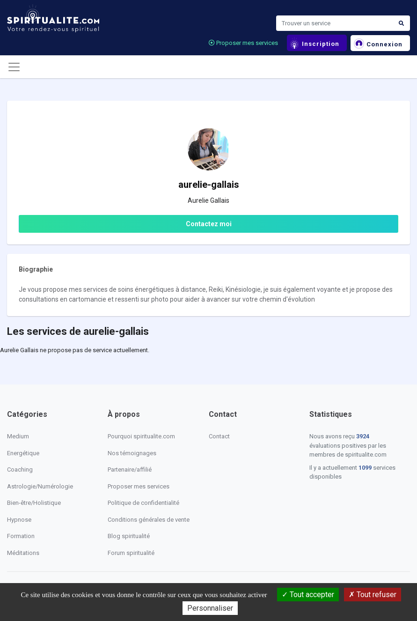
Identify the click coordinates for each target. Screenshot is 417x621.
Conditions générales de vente (149, 519)
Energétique (23, 453)
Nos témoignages (132, 453)
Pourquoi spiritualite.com (141, 436)
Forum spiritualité (131, 552)
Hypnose (19, 519)
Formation (21, 536)
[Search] (334, 23)
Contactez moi (209, 224)
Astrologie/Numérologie (40, 486)
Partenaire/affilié (130, 469)
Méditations (23, 552)
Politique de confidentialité (143, 502)
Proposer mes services (243, 42)
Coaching (20, 469)
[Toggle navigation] (14, 67)
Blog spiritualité (129, 536)
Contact (219, 436)
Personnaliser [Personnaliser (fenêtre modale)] (210, 608)
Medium (18, 436)
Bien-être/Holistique (34, 502)
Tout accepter (308, 594)
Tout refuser (372, 594)
